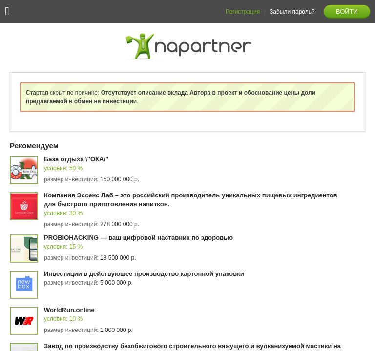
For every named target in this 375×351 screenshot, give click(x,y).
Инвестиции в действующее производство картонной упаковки (144, 273)
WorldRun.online (69, 309)
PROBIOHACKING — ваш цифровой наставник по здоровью (138, 237)
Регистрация (243, 11)
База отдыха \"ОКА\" (76, 159)
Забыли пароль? (292, 11)
